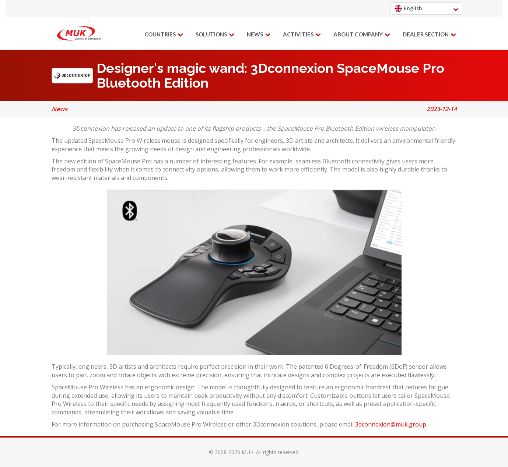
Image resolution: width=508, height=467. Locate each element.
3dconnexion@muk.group (390, 424)
